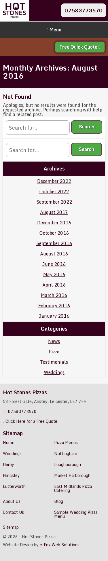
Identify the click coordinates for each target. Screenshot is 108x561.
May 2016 (54, 274)
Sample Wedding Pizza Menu (75, 514)
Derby (8, 464)
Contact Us (13, 512)
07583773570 (84, 10)
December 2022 (54, 181)
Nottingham (65, 453)
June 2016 (54, 264)
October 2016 (54, 233)
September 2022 (54, 202)
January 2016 (54, 316)
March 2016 (54, 295)
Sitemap (11, 527)
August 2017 (54, 212)
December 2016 (54, 222)
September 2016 (54, 243)
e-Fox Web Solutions (59, 544)
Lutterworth (14, 486)
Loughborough (67, 464)
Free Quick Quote (80, 47)
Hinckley (11, 475)
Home (8, 442)
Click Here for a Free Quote (30, 421)
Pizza (54, 351)
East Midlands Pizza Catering (73, 488)
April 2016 (54, 285)
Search (86, 126)
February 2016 (54, 305)
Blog (58, 501)
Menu (54, 29)
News (54, 341)
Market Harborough (72, 475)
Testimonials (54, 362)
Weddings (54, 372)
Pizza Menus (66, 442)
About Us (11, 501)
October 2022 (54, 191)
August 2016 (54, 253)
